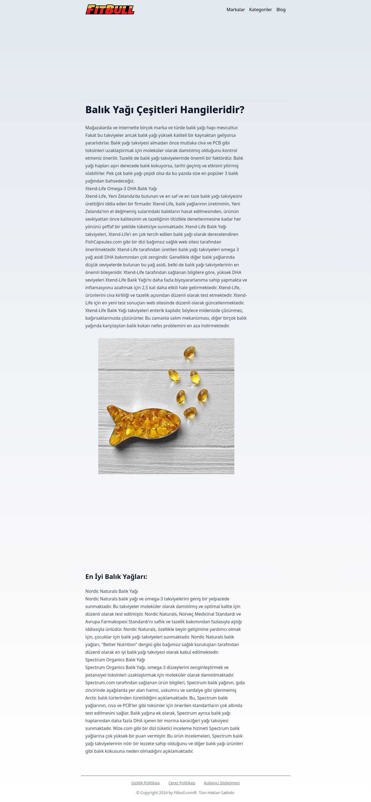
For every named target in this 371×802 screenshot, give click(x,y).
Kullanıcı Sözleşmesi (222, 782)
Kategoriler (260, 10)
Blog (281, 10)
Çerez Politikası (181, 782)
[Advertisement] (185, 59)
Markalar (235, 10)
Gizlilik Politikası (145, 782)
